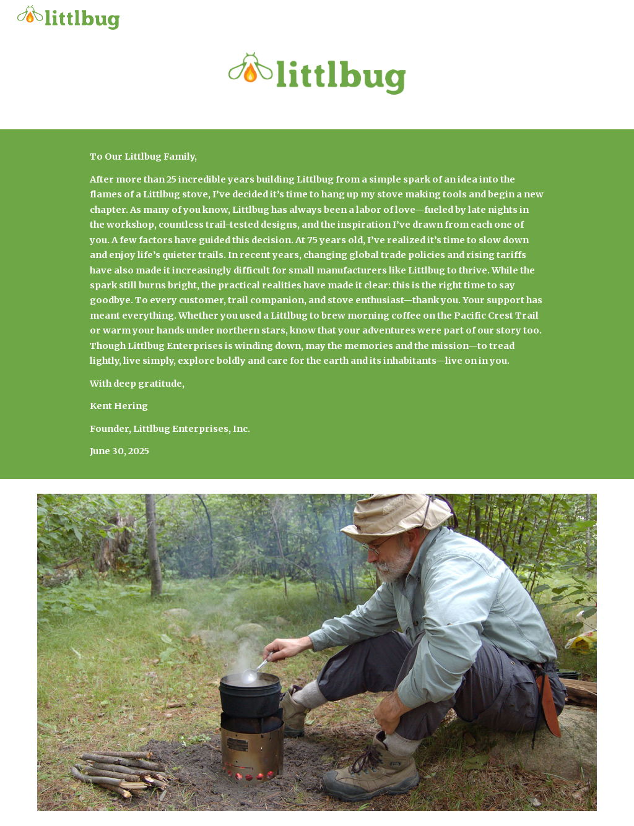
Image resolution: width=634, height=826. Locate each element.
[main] (317, 303)
